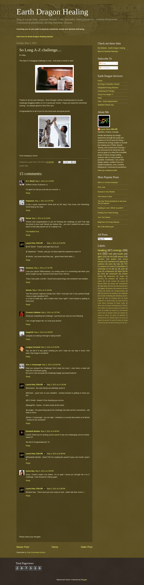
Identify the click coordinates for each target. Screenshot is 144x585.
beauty (113, 283)
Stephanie (30, 201)
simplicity (124, 293)
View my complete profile (107, 170)
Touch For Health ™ (105, 94)
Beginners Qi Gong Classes (108, 222)
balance (103, 266)
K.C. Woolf (30, 181)
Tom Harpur (101, 308)
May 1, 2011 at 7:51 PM (43, 268)
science (113, 281)
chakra (122, 276)
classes (114, 310)
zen (124, 322)
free (111, 286)
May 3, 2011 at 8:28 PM (56, 454)
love (126, 286)
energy (117, 250)
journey (106, 293)
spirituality (102, 269)
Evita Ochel (121, 300)
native (100, 281)
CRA (106, 298)
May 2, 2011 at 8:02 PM (51, 365)
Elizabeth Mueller (33, 431)
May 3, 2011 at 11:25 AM (56, 385)
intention (101, 259)
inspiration (112, 261)
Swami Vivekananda (113, 305)
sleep (119, 320)
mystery (122, 278)
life (126, 271)
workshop (118, 296)
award (56, 435)
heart (112, 266)
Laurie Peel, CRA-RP (34, 243)
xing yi (118, 322)
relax (118, 264)
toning (125, 320)
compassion (109, 271)
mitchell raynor (114, 318)
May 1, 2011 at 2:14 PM (44, 181)
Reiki (100, 98)
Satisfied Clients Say (106, 105)
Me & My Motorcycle (106, 227)
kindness (115, 293)
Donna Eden (102, 283)
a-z (26, 166)
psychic (106, 320)
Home (55, 547)
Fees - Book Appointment (107, 101)
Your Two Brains (104, 217)
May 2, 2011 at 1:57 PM (50, 312)
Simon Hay (101, 305)
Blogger (84, 580)
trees (101, 322)
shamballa (121, 266)
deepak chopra (112, 313)
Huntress (29, 268)
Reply (28, 193)
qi (106, 281)
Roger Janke (121, 303)
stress (120, 256)
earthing (122, 313)
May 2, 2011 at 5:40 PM (50, 347)
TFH (125, 264)
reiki (110, 254)
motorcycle (113, 274)
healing (102, 250)
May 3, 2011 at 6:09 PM (50, 431)
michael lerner (102, 318)
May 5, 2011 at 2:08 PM (56, 489)
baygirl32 (30, 332)
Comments (104, 68)
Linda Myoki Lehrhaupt (105, 303)
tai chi (110, 256)
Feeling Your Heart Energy (108, 213)
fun (116, 269)
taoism (110, 288)
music (123, 318)
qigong (122, 261)
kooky (114, 315)
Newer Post (23, 547)
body (100, 271)
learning (119, 286)
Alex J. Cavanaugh (33, 365)
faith (99, 293)
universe (119, 288)
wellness (101, 264)
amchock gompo (113, 308)
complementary (119, 291)
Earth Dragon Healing (52, 11)
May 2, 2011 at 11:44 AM (41, 290)
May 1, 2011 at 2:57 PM (44, 201)
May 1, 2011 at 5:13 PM (41, 218)
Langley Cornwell (33, 347)
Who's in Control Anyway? (108, 182)
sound (122, 281)
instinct (107, 315)
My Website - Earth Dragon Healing (111, 48)
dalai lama (103, 286)
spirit (123, 269)
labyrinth (122, 315)
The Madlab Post (32, 231)
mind (103, 274)
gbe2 (100, 256)
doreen (29, 290)
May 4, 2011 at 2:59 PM (44, 471)
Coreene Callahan (33, 312)
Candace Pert (115, 298)
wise (106, 322)
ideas (120, 271)
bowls (99, 310)
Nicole (28, 218)
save (113, 320)
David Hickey (111, 300)
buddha (106, 310)
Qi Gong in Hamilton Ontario (109, 84)
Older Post (86, 547)
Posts (102, 63)
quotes (113, 259)
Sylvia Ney (30, 471)
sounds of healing (106, 296)
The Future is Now (105, 196)
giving (99, 315)
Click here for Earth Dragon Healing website (35, 37)
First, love (101, 187)
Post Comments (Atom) (36, 552)
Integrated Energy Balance (108, 88)
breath (108, 291)
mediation (111, 278)
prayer (100, 320)
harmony (101, 278)
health (120, 254)
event (110, 264)
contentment (123, 283)
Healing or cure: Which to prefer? (110, 208)
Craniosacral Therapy (106, 91)
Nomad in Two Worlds (106, 192)
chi (110, 269)
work (112, 322)
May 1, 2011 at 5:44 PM (56, 243)
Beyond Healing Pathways (108, 51)
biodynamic (111, 276)
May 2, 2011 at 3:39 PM (43, 332)
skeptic (102, 288)
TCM (123, 305)
